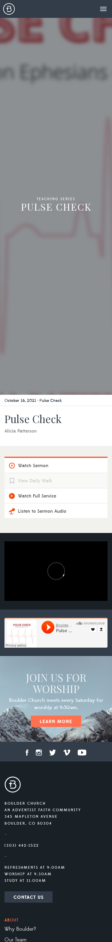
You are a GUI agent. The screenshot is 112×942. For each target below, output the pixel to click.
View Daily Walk (35, 481)
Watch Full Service (37, 496)
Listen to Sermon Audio (42, 511)
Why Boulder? (20, 929)
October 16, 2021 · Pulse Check (33, 400)
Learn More (56, 722)
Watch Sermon (33, 466)
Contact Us (28, 897)
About (11, 920)
